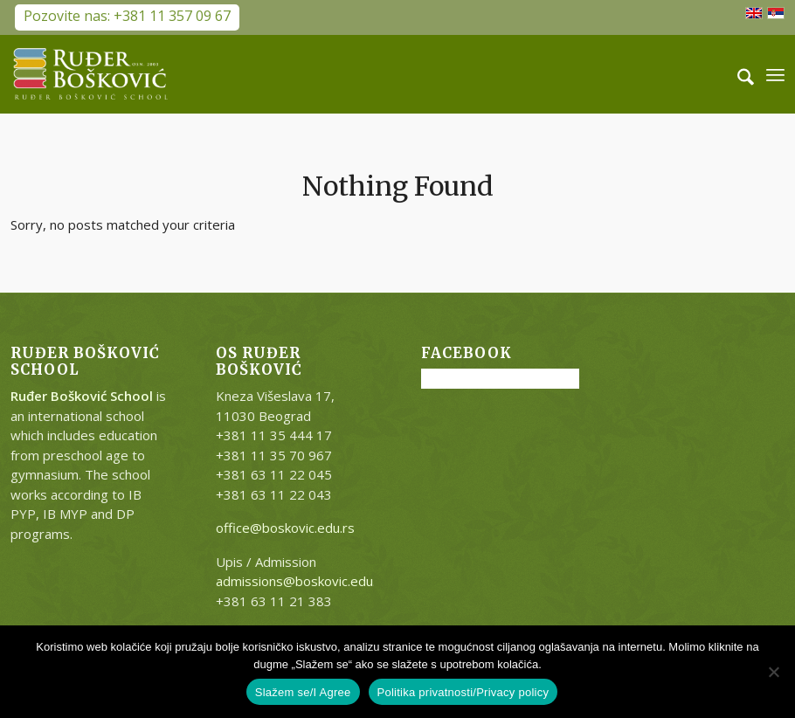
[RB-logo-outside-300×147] (90, 74)
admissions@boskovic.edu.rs (302, 581)
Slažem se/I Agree (303, 692)
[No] (773, 671)
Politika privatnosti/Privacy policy (463, 692)
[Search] (737, 74)
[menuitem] (737, 74)
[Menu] (775, 74)
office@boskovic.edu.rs (285, 527)
